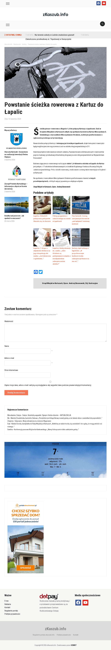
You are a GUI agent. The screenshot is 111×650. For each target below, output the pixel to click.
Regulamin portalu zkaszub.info (43, 633)
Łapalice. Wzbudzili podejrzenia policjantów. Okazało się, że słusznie (41, 218)
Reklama (7, 603)
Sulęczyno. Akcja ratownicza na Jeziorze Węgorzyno (33, 419)
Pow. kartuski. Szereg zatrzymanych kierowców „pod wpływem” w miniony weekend (80, 219)
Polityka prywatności (12, 612)
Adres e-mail (9, 356)
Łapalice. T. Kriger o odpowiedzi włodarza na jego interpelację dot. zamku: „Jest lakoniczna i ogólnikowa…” (42, 252)
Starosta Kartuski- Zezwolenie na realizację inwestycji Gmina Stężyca (16, 154)
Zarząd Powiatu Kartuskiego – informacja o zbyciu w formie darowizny (15, 186)
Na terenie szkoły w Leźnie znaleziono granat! (54, 35)
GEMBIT (74, 644)
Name (6, 345)
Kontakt (7, 606)
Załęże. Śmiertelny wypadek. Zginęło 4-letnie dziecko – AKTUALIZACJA (46, 414)
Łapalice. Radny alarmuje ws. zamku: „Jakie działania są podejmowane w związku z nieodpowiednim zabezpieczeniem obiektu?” (61, 255)
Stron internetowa (11, 368)
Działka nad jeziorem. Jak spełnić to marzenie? (14, 217)
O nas (6, 599)
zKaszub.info (55, 627)
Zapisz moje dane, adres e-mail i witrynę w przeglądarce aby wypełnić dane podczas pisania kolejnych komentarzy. (47, 383)
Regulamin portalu (11, 609)
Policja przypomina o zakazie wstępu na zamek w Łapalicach (61, 218)
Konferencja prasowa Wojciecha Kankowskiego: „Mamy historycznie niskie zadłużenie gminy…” (46, 428)
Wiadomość (8, 320)
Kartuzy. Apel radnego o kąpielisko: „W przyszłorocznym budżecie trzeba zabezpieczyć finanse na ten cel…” (80, 254)
